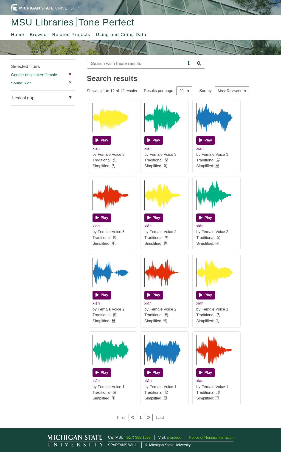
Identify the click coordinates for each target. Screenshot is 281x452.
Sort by (205, 91)
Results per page (158, 91)
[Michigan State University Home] (45, 7)
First (121, 417)
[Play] (102, 140)
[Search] (136, 64)
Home (17, 34)
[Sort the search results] (232, 90)
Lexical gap (23, 97)
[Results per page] (184, 90)
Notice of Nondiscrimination (211, 437)
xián (148, 148)
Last (160, 417)
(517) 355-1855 (138, 437)
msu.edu (174, 437)
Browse (38, 34)
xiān (96, 148)
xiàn (96, 226)
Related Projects (71, 34)
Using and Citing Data (121, 34)
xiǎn (200, 148)
